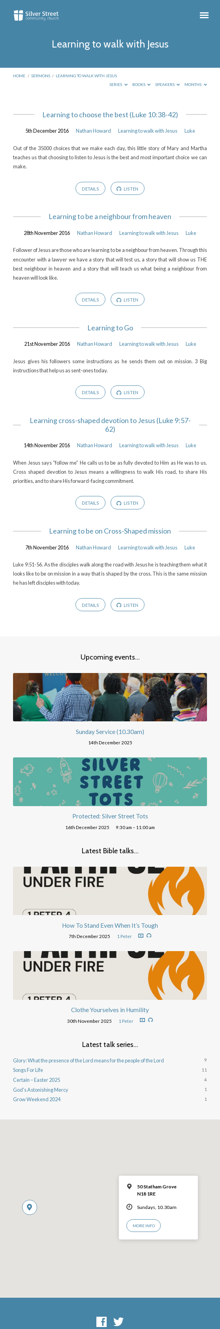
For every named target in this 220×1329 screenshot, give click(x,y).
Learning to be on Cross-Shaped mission (110, 531)
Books (141, 84)
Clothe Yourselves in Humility (110, 1009)
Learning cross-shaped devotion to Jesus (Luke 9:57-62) (110, 424)
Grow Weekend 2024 (36, 1099)
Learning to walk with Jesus (86, 75)
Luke (189, 131)
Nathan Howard (93, 131)
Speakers (167, 84)
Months (195, 84)
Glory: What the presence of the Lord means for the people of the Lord (88, 1060)
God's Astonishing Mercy (40, 1090)
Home (19, 75)
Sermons (40, 75)
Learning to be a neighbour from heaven (110, 216)
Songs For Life (28, 1070)
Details (90, 188)
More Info (144, 1225)
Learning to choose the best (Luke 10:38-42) (110, 115)
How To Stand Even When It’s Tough (110, 925)
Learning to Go (110, 328)
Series (118, 84)
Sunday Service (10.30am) (110, 731)
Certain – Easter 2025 (36, 1080)
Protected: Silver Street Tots (110, 816)
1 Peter (124, 936)
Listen (127, 189)
